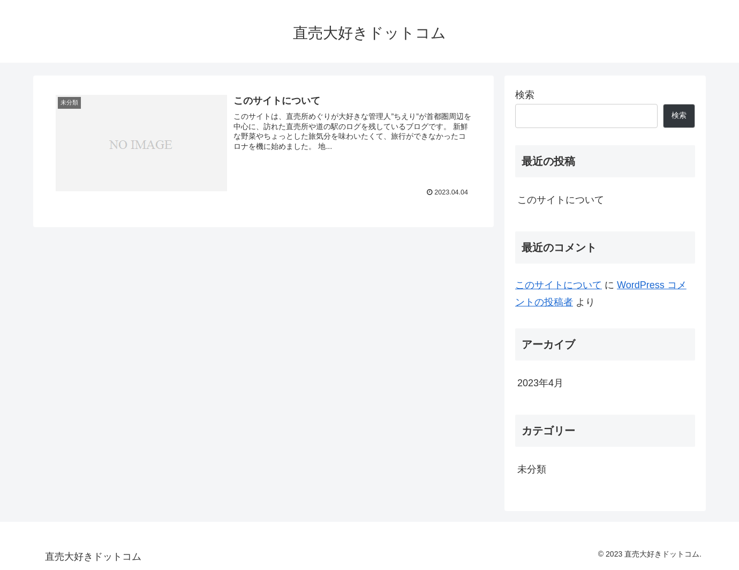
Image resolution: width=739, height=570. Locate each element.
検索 (524, 94)
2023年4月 (540, 383)
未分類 (531, 469)
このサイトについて (560, 199)
